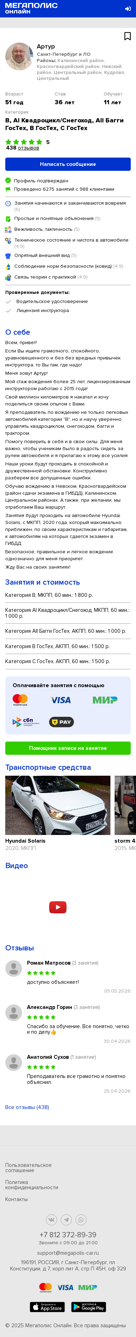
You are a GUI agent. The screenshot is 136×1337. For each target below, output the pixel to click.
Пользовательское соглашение (28, 1167)
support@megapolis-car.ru (68, 1253)
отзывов (28, 147)
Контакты (16, 1199)
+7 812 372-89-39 (68, 1235)
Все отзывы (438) (27, 1107)
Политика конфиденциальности (31, 1185)
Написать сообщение (68, 164)
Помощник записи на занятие (68, 748)
